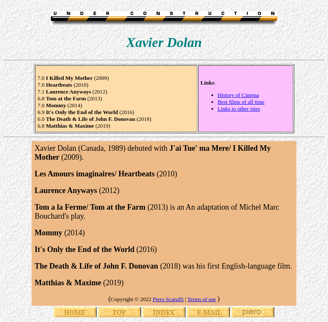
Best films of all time (241, 102)
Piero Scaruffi (167, 299)
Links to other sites (239, 108)
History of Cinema (238, 95)
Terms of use (201, 299)
